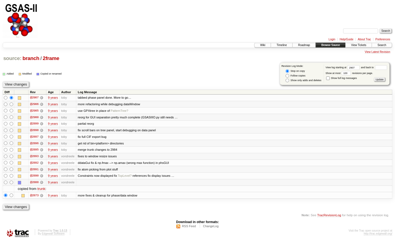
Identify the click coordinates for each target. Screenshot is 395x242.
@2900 (34, 117)
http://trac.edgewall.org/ (378, 234)
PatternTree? (119, 110)
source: (12, 58)
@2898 (34, 130)
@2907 (34, 97)
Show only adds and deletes (303, 80)
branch (30, 58)
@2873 (34, 196)
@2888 (34, 183)
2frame (51, 58)
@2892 (34, 163)
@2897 (34, 137)
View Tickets (358, 45)
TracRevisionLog (329, 216)
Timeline (281, 45)
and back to (374, 67)
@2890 (34, 176)
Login (332, 39)
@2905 (34, 111)
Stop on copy (295, 71)
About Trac (364, 39)
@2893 (34, 157)
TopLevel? (125, 176)
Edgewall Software (53, 234)
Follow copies (295, 76)
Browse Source (330, 45)
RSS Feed (189, 227)
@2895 (34, 150)
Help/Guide (346, 39)
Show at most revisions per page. (349, 73)
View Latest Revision (377, 51)
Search (381, 45)
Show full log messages (341, 78)
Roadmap (304, 45)
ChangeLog (211, 227)
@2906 (34, 104)
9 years (53, 97)
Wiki (262, 45)
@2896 (34, 143)
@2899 (34, 124)
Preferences (383, 39)
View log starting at (343, 67)
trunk (41, 190)
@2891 (34, 170)
